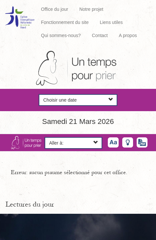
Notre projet (91, 9)
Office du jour (54, 9)
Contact (99, 35)
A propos (128, 35)
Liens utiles (111, 22)
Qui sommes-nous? (61, 35)
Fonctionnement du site (65, 22)
